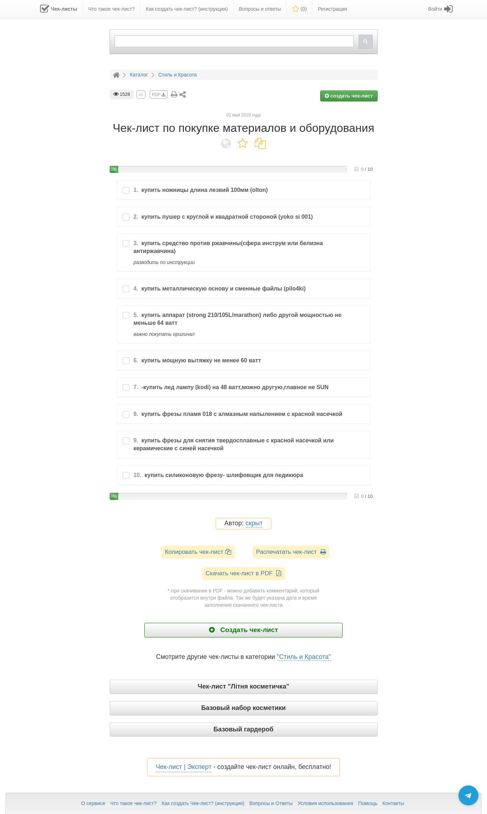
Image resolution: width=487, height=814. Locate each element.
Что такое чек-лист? (133, 803)
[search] (233, 41)
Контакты (393, 803)
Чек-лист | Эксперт (184, 766)
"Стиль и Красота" (304, 656)
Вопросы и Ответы (271, 803)
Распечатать (291, 552)
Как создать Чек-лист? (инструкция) (202, 803)
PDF (158, 94)
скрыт (254, 523)
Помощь (367, 803)
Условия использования (325, 803)
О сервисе (93, 803)
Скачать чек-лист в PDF (243, 573)
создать (349, 96)
